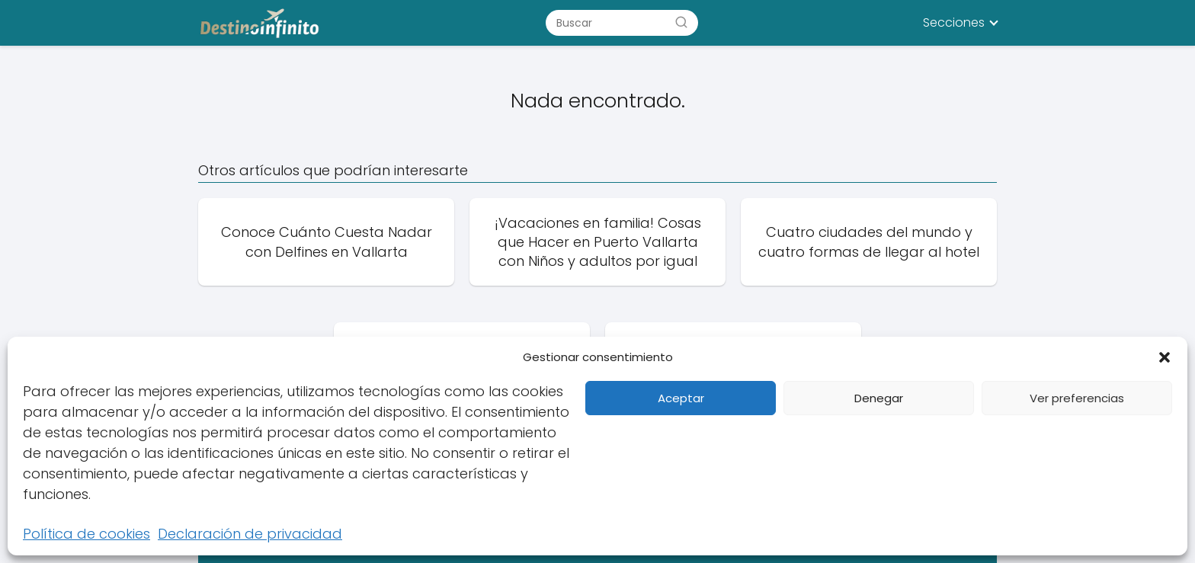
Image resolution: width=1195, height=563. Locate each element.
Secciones (954, 22)
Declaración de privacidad (250, 533)
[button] (1164, 357)
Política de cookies (86, 533)
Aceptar (681, 398)
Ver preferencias (1077, 398)
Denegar (878, 398)
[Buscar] (681, 22)
